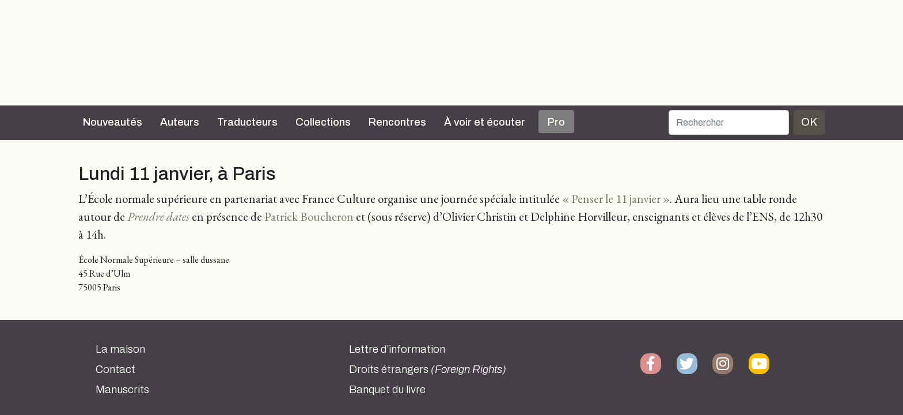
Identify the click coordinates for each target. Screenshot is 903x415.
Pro (556, 122)
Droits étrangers (427, 369)
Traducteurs (247, 122)
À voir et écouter (484, 122)
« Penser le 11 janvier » (616, 198)
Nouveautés (112, 122)
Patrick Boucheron (309, 216)
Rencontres (397, 122)
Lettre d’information (397, 349)
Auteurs (179, 122)
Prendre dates (158, 216)
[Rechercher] (729, 122)
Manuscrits (122, 389)
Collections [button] (323, 122)
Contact (115, 369)
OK (809, 122)
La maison (120, 349)
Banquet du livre (387, 389)
